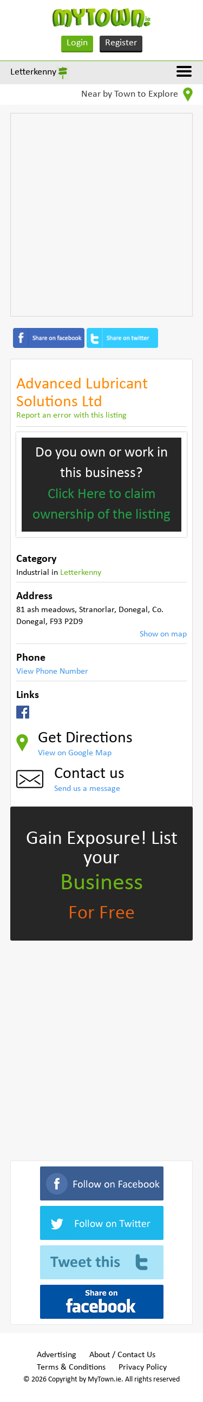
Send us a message (87, 788)
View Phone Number (52, 671)
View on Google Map (75, 753)
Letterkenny (33, 72)
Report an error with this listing (71, 415)
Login (77, 43)
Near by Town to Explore (137, 95)
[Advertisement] (101, 214)
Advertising (56, 1355)
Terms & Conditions (71, 1367)
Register (121, 43)
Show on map (163, 634)
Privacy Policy (143, 1367)
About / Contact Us (122, 1355)
